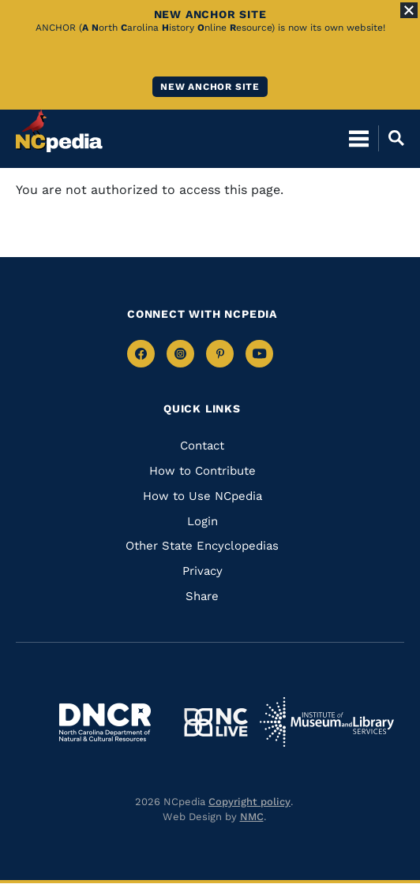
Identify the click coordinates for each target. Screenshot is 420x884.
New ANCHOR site (210, 86)
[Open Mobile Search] (391, 138)
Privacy (202, 571)
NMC (252, 816)
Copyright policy (249, 802)
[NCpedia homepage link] (59, 131)
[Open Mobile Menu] (359, 138)
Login (202, 521)
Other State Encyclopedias (202, 546)
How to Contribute (202, 471)
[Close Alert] (409, 10)
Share (202, 596)
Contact (202, 445)
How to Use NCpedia (202, 496)
